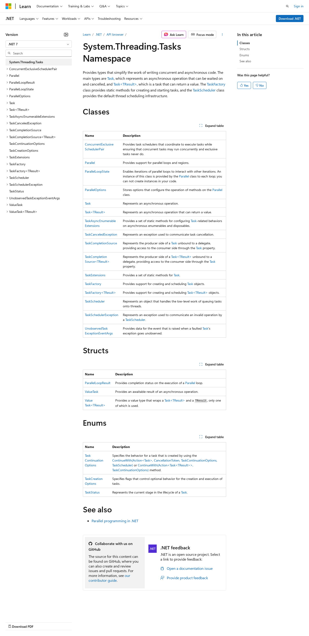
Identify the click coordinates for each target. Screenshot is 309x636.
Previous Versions (41, 622)
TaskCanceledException (101, 234)
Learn (87, 34)
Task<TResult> (125, 84)
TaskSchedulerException (101, 315)
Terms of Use (168, 622)
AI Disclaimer (15, 622)
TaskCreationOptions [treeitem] (23, 150)
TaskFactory (216, 84)
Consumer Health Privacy (132, 622)
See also (245, 61)
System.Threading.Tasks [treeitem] (26, 62)
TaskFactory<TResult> (100, 292)
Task (110, 78)
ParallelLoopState (97, 171)
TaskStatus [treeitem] (16, 191)
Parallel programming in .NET (115, 520)
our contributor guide (109, 578)
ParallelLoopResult (97, 383)
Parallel (90, 162)
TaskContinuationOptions (94, 460)
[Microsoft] (9, 6)
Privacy (100, 622)
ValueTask (91, 391)
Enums (244, 55)
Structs (245, 49)
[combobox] (39, 44)
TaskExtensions (95, 275)
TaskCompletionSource (101, 243)
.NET (98, 34)
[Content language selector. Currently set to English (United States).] (27, 611)
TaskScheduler (204, 90)
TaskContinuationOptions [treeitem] (27, 143)
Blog (63, 622)
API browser (115, 34)
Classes (245, 43)
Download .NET (290, 18)
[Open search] (287, 6)
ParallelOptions (95, 190)
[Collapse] (66, 34)
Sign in (298, 6)
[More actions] (222, 34)
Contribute (82, 622)
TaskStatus (92, 492)
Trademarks (191, 622)
